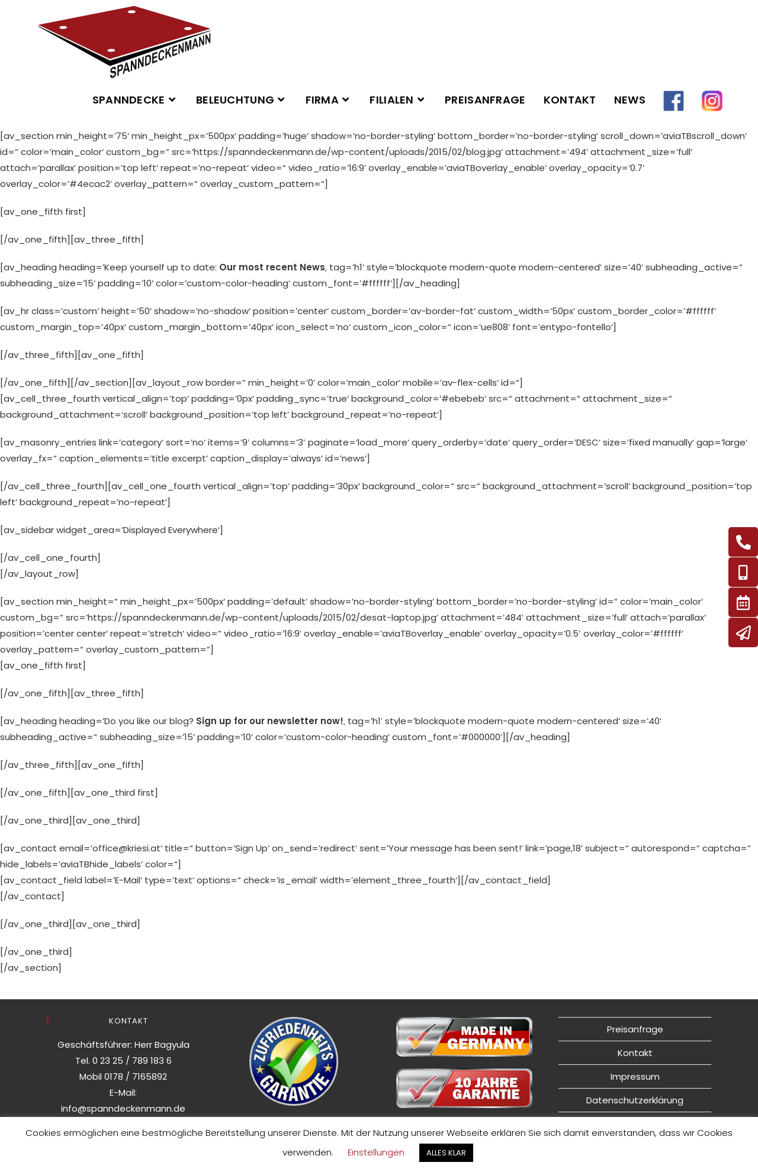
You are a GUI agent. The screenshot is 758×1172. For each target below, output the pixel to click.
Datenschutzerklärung (634, 1100)
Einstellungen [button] (376, 1152)
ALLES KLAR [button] (446, 1152)
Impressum (635, 1076)
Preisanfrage (635, 1029)
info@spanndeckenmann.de (123, 1108)
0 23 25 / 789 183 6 (132, 1060)
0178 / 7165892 (135, 1076)
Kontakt (635, 1053)
